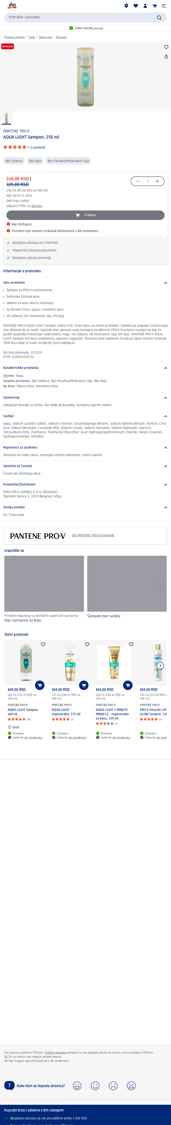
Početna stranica (14, 37)
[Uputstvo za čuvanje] (85, 466)
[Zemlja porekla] (85, 507)
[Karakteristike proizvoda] (85, 368)
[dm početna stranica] (11, 5)
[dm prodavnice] (126, 5)
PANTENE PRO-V (16, 131)
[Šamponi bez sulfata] (127, 592)
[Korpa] (154, 5)
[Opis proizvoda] (85, 282)
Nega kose (45, 37)
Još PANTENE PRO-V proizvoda (61, 535)
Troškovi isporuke (55, 1052)
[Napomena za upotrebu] (85, 447)
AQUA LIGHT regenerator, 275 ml (66, 712)
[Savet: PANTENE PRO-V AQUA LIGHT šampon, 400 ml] (13, 727)
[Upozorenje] (85, 397)
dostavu (37, 206)
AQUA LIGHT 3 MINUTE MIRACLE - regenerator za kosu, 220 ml (112, 714)
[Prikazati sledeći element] (160, 665)
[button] (164, 5)
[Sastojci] (85, 416)
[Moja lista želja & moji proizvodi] (135, 5)
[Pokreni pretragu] (159, 18)
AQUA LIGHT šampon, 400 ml (23, 712)
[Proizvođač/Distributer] (85, 484)
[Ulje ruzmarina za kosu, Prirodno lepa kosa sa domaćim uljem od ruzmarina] (44, 592)
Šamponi (61, 37)
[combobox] (85, 18)
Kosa (32, 37)
